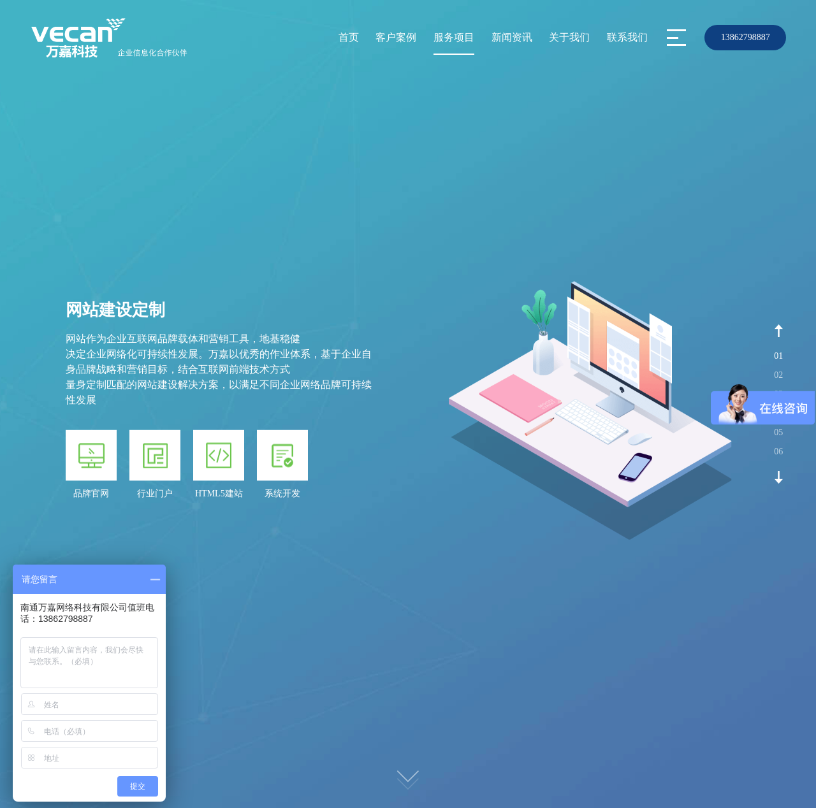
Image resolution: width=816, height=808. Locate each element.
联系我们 (627, 37)
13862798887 (745, 37)
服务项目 (453, 37)
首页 (349, 37)
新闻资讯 (512, 37)
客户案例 (395, 37)
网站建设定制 (115, 310)
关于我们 (569, 37)
